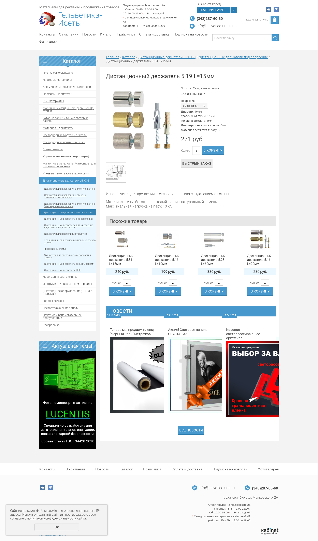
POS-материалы (53, 101)
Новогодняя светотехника (60, 276)
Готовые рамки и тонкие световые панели (65, 119)
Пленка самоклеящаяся (58, 72)
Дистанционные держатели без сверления (68, 218)
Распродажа (51, 325)
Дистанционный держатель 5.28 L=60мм (213, 260)
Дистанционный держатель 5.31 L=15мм (121, 260)
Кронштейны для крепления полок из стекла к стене (70, 241)
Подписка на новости (190, 34)
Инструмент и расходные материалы (67, 283)
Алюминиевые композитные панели (67, 86)
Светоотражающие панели (60, 308)
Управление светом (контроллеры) (66, 156)
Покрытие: (188, 100)
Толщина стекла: (192, 120)
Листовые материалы (57, 79)
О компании (68, 34)
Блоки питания (53, 149)
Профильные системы (57, 94)
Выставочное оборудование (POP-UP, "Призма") (67, 292)
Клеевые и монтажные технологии (66, 173)
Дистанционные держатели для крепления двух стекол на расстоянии (68, 226)
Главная (112, 57)
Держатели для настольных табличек (65, 233)
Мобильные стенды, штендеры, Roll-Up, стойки (68, 109)
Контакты (47, 34)
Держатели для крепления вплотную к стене (69, 188)
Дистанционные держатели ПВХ (62, 270)
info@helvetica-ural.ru (215, 26)
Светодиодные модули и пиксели (65, 135)
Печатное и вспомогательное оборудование (62, 316)
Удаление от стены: (193, 116)
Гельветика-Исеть (80, 19)
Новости (89, 34)
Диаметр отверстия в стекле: (200, 125)
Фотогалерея (49, 42)
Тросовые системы (55, 248)
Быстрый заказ (196, 163)
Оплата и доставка (154, 34)
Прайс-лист (126, 34)
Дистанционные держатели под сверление (68, 212)
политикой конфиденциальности (51, 518)
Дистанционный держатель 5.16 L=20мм (259, 260)
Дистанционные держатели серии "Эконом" (68, 263)
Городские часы (53, 300)
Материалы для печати (58, 128)
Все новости (191, 430)
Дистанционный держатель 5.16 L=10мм (167, 260)
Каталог (106, 34)
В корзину (212, 150)
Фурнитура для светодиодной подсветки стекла (67, 256)
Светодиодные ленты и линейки (64, 142)
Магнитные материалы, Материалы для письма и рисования (69, 165)
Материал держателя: (195, 130)
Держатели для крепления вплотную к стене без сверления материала (69, 205)
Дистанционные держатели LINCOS (66, 180)
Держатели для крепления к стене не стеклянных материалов (65, 196)
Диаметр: (187, 111)
